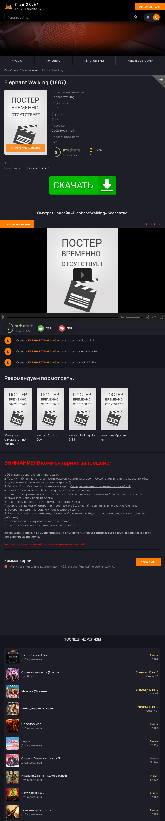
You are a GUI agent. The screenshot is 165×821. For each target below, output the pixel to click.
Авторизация (150, 6)
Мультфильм (30, 70)
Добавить (148, 562)
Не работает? (150, 224)
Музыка (17, 60)
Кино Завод (11, 70)
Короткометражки (140, 60)
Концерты (53, 60)
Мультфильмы (94, 60)
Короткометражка (36, 168)
